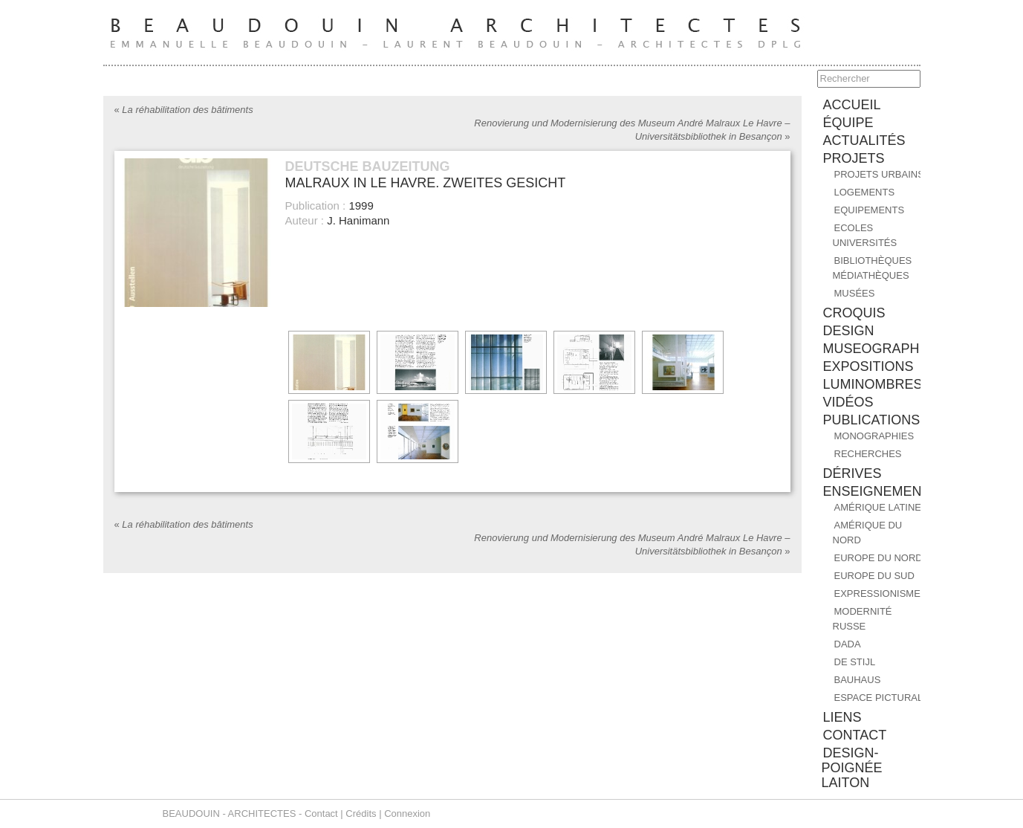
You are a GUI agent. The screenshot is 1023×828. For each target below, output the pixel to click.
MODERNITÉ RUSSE (862, 619)
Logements (864, 192)
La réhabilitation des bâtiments (183, 109)
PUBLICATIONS (871, 420)
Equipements (869, 210)
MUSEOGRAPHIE (877, 348)
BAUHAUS (857, 679)
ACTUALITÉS (864, 140)
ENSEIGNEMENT (876, 491)
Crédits (360, 813)
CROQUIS (854, 312)
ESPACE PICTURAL (878, 697)
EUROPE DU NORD (878, 557)
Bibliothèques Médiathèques (872, 268)
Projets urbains (879, 174)
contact (855, 735)
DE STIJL (855, 661)
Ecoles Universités (865, 235)
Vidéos (848, 402)
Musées (854, 293)
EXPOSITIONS (868, 366)
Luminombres (873, 384)
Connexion (407, 813)
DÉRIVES (852, 473)
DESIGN (848, 330)
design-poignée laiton (852, 767)
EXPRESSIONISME (877, 593)
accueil (852, 104)
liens (842, 717)
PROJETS (854, 158)
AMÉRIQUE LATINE (878, 507)
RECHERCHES (868, 453)
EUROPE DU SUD (874, 575)
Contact (321, 813)
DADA (847, 644)
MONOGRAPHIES (874, 436)
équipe (848, 122)
